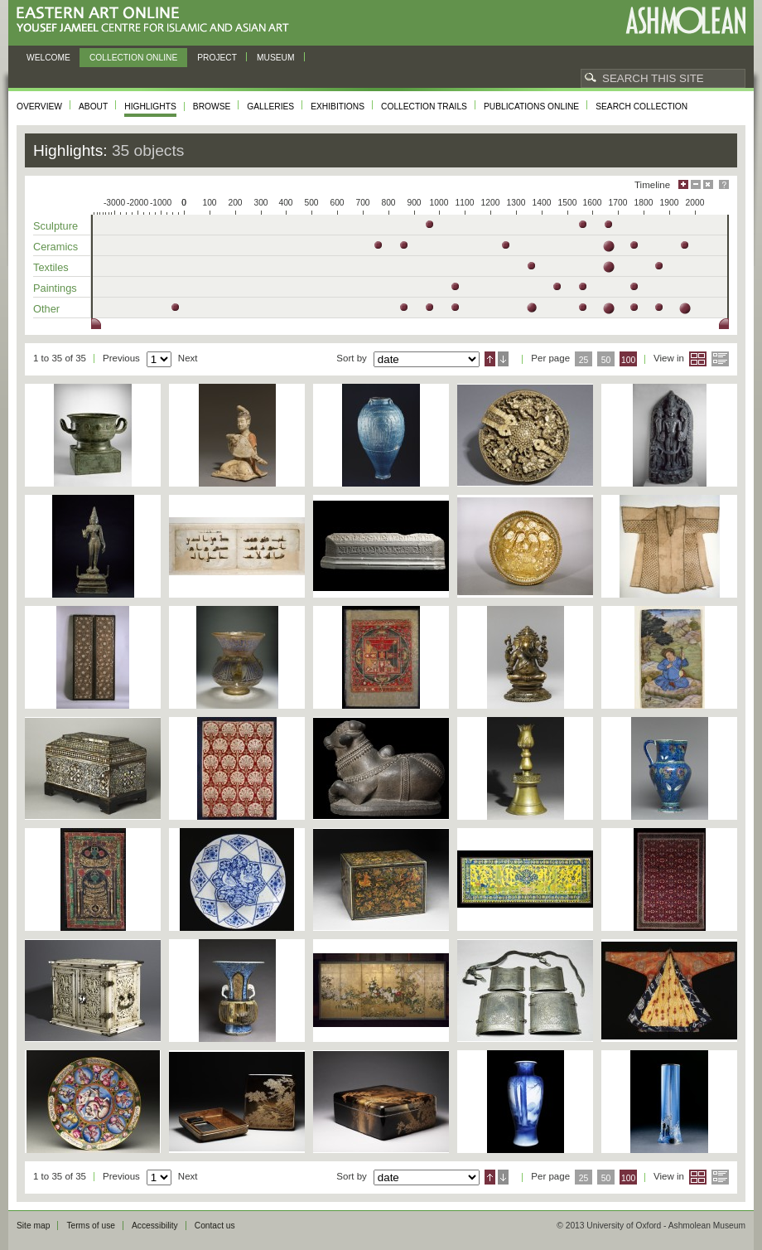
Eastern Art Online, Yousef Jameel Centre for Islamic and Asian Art (157, 20)
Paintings (55, 288)
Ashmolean (685, 20)
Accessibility (155, 1225)
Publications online (531, 106)
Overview (39, 106)
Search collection (641, 106)
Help (724, 184)
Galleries (270, 106)
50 (606, 360)
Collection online (133, 57)
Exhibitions (337, 106)
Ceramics (55, 246)
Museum (276, 57)
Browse (212, 106)
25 (584, 360)
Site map (33, 1225)
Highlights (150, 106)
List (720, 358)
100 (628, 360)
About (93, 106)
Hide (708, 184)
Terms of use (90, 1225)
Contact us (215, 1225)
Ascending (490, 358)
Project (217, 57)
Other (46, 309)
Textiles (51, 267)
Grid (698, 358)
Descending (503, 358)
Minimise (696, 184)
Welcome (48, 57)
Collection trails (424, 106)
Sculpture (55, 226)
